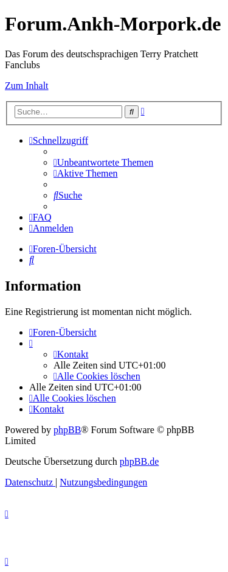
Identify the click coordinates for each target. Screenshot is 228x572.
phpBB (67, 430)
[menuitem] (103, 162)
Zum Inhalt (27, 85)
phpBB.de (139, 461)
